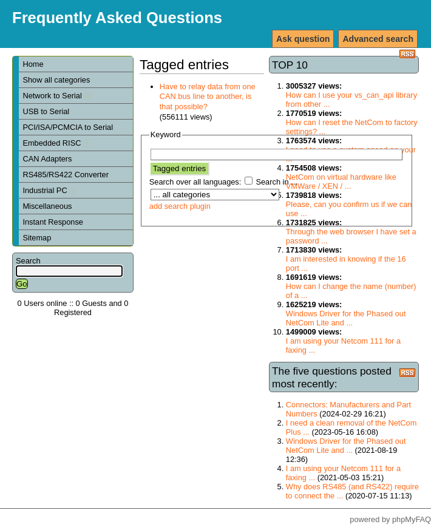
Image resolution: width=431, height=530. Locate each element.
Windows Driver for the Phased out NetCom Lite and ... (346, 318)
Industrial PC (49, 190)
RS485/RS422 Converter (65, 174)
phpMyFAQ (411, 519)
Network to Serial (56, 95)
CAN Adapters (47, 158)
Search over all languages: (195, 181)
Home (32, 64)
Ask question (303, 39)
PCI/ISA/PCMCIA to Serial (67, 127)
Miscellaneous (47, 206)
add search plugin (180, 206)
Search (28, 260)
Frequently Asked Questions (117, 17)
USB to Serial (45, 111)
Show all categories (56, 79)
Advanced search (377, 39)
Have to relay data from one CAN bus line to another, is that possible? (208, 96)
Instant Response (52, 221)
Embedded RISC (56, 143)
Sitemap (36, 237)
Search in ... (276, 181)
